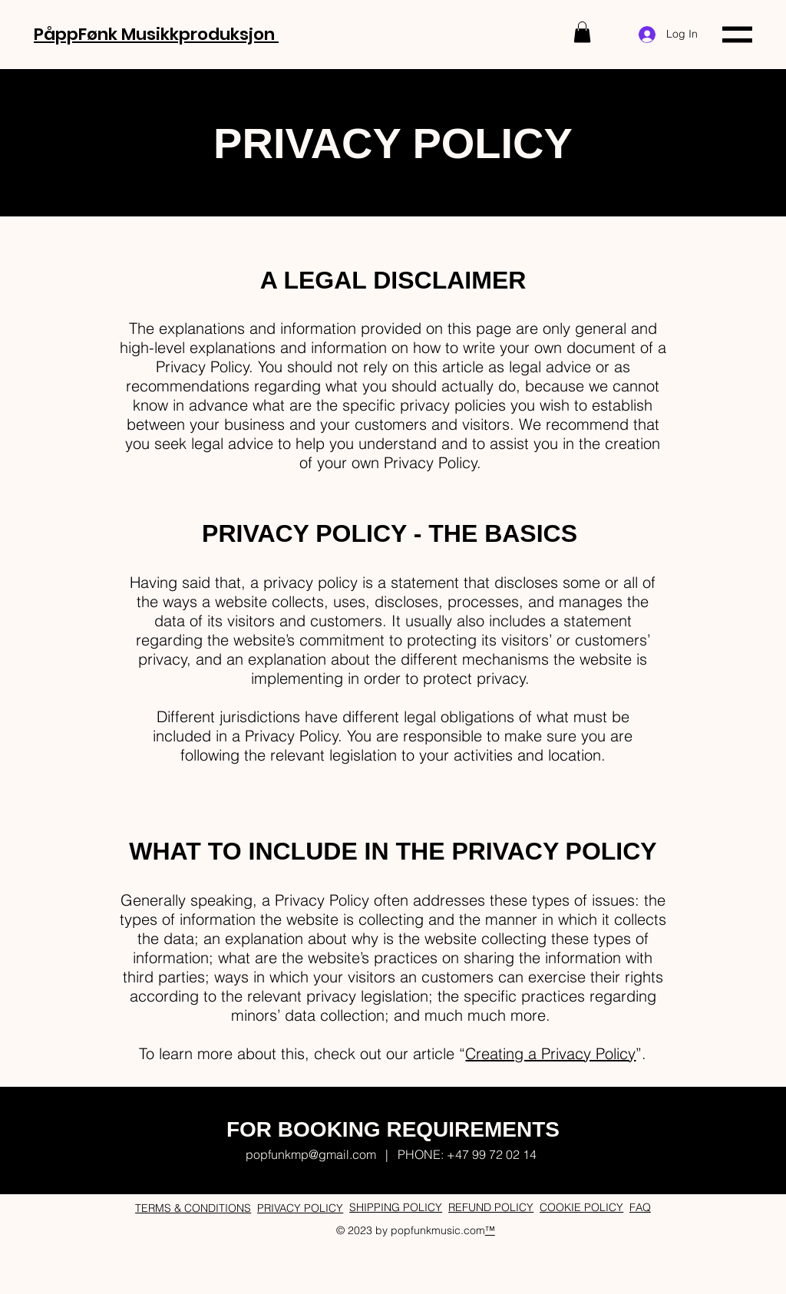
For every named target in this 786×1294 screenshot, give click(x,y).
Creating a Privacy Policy (550, 1053)
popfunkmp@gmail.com (311, 1154)
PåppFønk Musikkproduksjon (156, 34)
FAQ (640, 1207)
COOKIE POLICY (581, 1207)
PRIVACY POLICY (300, 1208)
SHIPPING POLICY (395, 1207)
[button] (582, 31)
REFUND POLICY (490, 1207)
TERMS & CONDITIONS (193, 1208)
